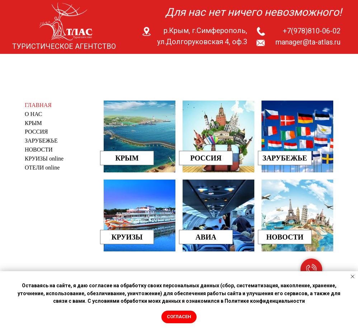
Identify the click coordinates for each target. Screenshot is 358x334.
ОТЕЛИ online (42, 167)
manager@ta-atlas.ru (307, 42)
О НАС (33, 114)
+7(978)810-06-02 (311, 31)
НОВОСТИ (39, 150)
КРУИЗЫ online (44, 159)
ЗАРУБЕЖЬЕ (41, 141)
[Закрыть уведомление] (352, 276)
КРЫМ (33, 123)
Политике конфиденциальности (265, 301)
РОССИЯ (36, 132)
